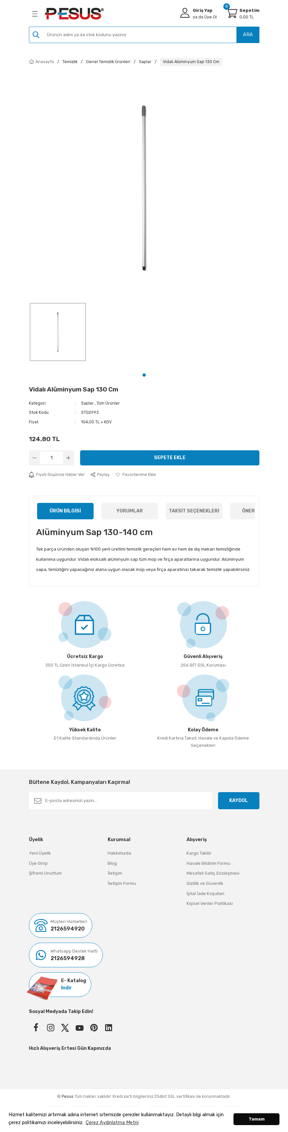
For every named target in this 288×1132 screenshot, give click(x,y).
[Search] (144, 35)
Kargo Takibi (199, 853)
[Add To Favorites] (135, 474)
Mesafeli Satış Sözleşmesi (213, 873)
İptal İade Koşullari (205, 893)
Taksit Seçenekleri (194, 511)
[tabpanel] (58, 335)
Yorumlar (129, 511)
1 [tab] (144, 375)
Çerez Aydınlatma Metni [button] (112, 1122)
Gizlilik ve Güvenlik (205, 883)
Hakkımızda (119, 853)
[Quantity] (51, 458)
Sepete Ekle (170, 457)
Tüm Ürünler (108, 403)
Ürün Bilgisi (65, 511)
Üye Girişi (38, 863)
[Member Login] (185, 13)
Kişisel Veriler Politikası (210, 903)
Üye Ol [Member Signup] (205, 16)
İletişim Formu (122, 883)
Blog (112, 863)
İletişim (115, 873)
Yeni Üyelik (40, 853)
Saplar (87, 403)
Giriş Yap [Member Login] (202, 10)
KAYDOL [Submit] (238, 800)
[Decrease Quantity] (34, 458)
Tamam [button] (257, 1119)
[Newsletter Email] (120, 800)
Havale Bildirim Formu (208, 863)
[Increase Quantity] (68, 458)
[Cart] (231, 13)
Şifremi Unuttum (45, 873)
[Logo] (74, 14)
